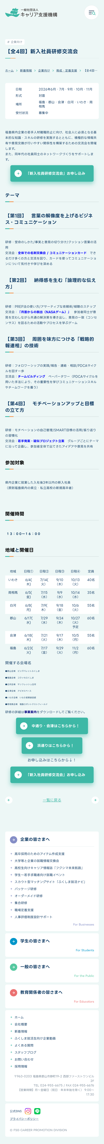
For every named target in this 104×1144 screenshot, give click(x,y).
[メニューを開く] (91, 12)
